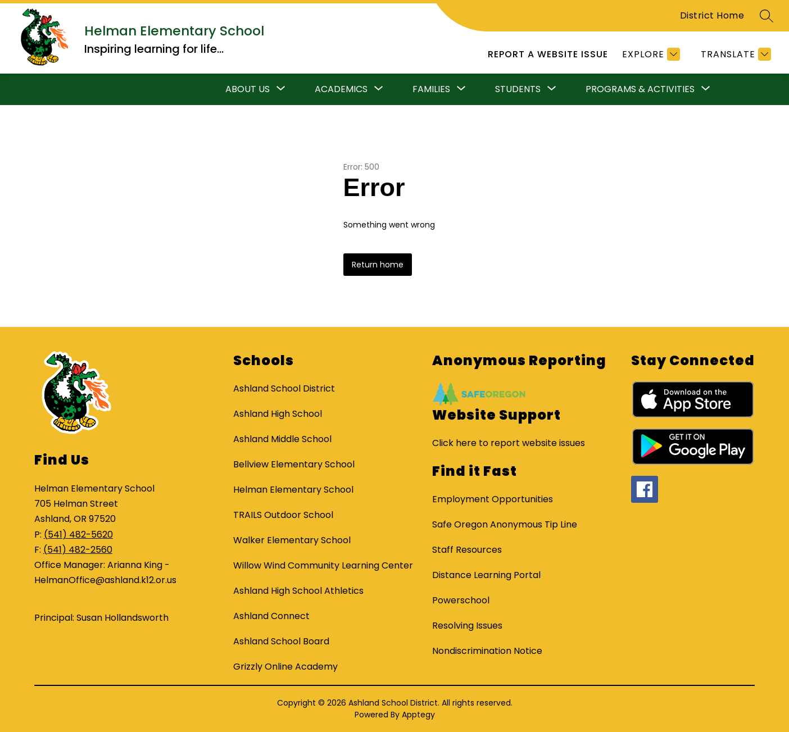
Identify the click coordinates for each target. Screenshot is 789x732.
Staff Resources (467, 549)
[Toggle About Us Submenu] (281, 89)
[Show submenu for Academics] (341, 89)
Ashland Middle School (282, 439)
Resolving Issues (467, 625)
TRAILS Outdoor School (283, 514)
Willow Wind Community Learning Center (323, 565)
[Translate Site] (734, 54)
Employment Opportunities (492, 499)
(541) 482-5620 (78, 534)
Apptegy (418, 714)
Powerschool (460, 600)
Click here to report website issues (508, 443)
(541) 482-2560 (77, 549)
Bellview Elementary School (294, 464)
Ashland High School (277, 413)
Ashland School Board (281, 641)
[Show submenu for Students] (518, 89)
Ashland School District (284, 388)
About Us (247, 89)
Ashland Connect (271, 616)
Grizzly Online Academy (285, 666)
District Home (712, 15)
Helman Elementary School (293, 489)
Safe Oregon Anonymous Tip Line (504, 524)
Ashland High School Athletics (298, 590)
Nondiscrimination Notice (487, 650)
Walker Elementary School (292, 540)
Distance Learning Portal (486, 575)
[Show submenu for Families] (431, 89)
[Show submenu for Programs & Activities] (640, 89)
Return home (377, 264)
